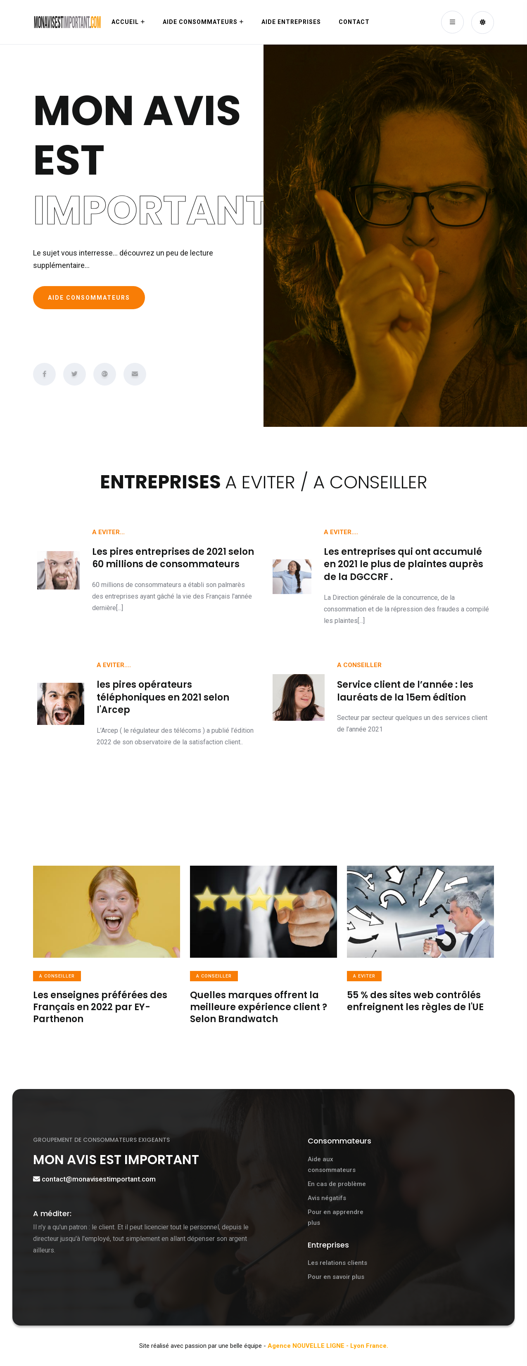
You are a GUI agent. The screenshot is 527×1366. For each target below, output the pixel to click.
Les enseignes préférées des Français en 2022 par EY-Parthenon (100, 1007)
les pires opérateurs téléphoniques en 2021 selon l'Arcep (163, 697)
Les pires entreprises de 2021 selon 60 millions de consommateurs (173, 558)
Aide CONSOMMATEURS (200, 22)
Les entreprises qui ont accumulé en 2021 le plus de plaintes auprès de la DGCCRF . (403, 564)
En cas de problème (337, 1184)
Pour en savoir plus (336, 1277)
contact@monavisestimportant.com (99, 1179)
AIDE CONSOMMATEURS (89, 297)
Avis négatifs (327, 1198)
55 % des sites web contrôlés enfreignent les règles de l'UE (415, 1001)
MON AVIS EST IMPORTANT (118, 1159)
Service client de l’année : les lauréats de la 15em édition (405, 691)
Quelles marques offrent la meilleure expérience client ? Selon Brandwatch (258, 1007)
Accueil (125, 22)
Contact (354, 22)
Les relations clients (337, 1263)
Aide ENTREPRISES (291, 22)
